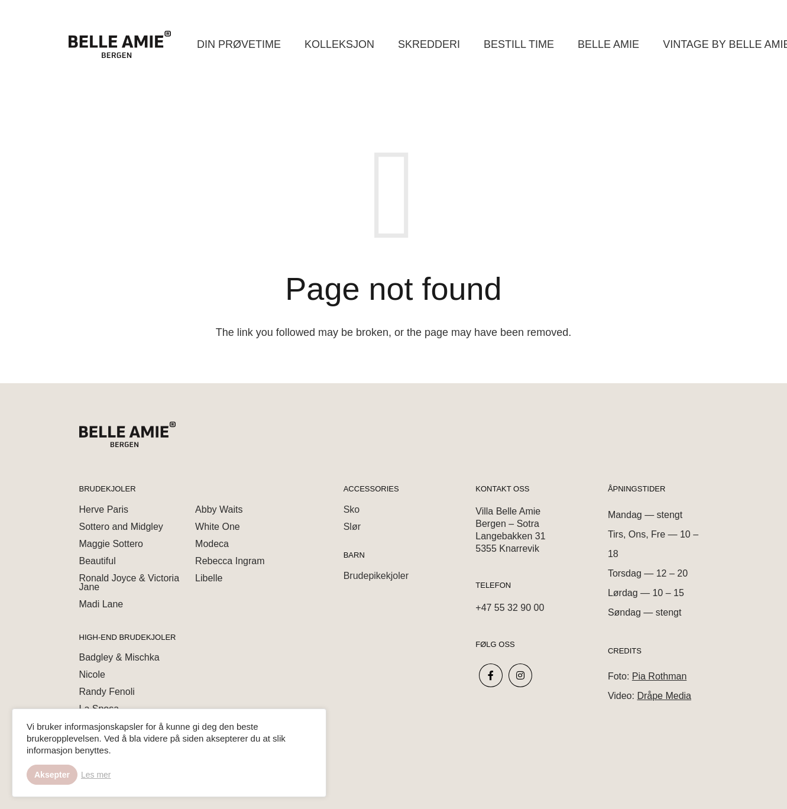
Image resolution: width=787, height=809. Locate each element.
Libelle (208, 578)
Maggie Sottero (111, 544)
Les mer (96, 774)
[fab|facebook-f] (490, 676)
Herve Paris (104, 509)
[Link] (120, 44)
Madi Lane (101, 604)
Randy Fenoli (107, 692)
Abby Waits (218, 509)
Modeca (212, 544)
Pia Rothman (659, 676)
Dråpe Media (664, 696)
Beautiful (97, 561)
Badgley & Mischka (119, 657)
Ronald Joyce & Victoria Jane (129, 582)
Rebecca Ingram (229, 561)
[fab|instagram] (521, 676)
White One (217, 527)
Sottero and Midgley (121, 527)
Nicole (92, 674)
